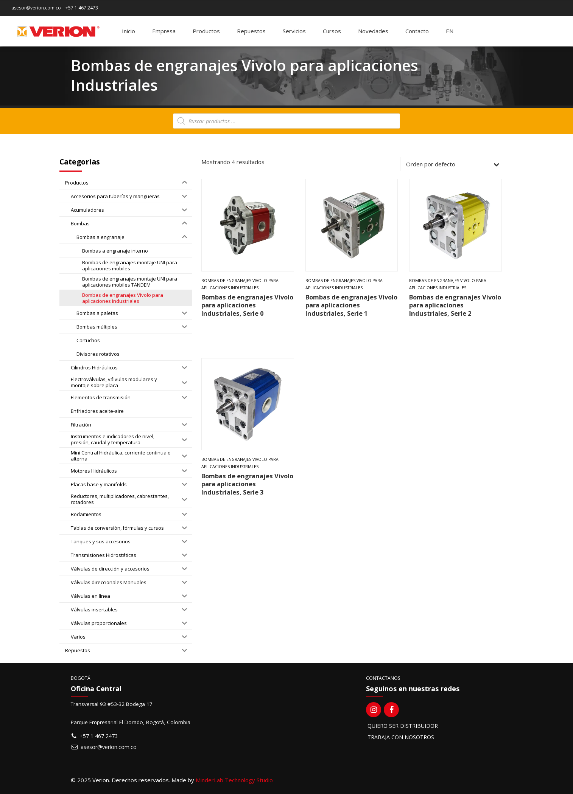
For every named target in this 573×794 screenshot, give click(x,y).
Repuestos (251, 31)
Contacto (417, 31)
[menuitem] (449, 31)
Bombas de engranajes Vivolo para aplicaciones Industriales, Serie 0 (247, 305)
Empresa (164, 31)
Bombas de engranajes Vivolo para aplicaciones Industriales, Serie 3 (247, 483)
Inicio (128, 31)
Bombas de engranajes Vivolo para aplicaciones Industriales (240, 284)
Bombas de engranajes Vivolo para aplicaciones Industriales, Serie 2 (455, 305)
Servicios (294, 31)
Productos (206, 31)
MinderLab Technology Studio (234, 780)
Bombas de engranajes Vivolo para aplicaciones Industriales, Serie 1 (351, 305)
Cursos (332, 31)
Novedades (373, 31)
